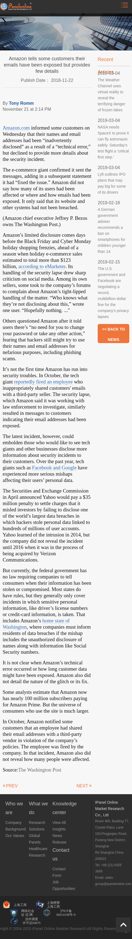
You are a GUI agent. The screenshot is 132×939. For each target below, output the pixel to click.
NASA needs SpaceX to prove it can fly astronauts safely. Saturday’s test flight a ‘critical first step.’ (113, 142)
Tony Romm (21, 103)
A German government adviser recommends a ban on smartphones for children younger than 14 (112, 230)
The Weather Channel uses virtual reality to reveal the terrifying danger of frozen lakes (111, 95)
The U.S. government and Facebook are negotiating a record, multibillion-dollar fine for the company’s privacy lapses (113, 292)
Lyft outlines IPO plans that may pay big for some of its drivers (112, 183)
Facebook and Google (54, 467)
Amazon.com (16, 128)
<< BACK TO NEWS (113, 330)
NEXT (82, 786)
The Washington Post (40, 770)
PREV (12, 786)
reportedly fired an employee (43, 382)
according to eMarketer (42, 266)
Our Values (14, 835)
